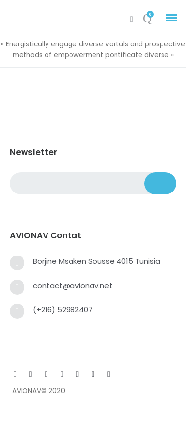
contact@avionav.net (73, 285)
